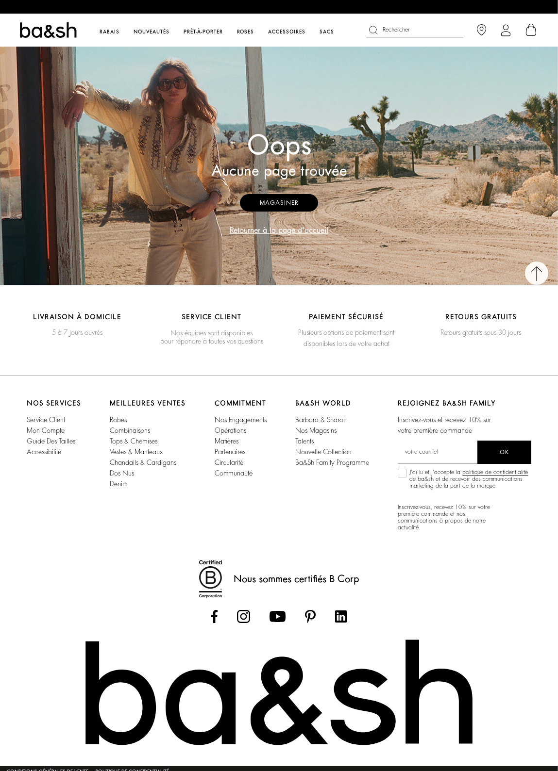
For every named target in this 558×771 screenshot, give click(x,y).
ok (504, 452)
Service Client (46, 419)
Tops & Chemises (133, 441)
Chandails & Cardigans (143, 462)
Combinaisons (130, 430)
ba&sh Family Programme (332, 462)
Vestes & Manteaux (136, 451)
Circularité (229, 462)
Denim (119, 483)
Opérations (230, 430)
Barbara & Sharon (321, 419)
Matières (226, 441)
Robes (118, 419)
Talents (304, 441)
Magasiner (279, 203)
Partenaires (230, 451)
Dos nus (122, 473)
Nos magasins (316, 430)
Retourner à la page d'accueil (279, 230)
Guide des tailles (51, 441)
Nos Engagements (241, 419)
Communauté (234, 473)
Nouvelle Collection (323, 451)
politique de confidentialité (495, 472)
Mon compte (46, 430)
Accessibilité (44, 451)
